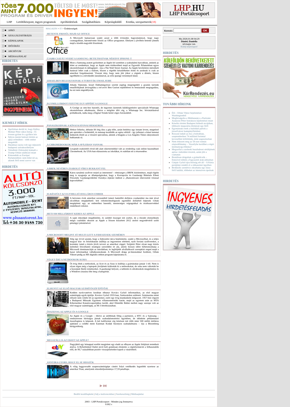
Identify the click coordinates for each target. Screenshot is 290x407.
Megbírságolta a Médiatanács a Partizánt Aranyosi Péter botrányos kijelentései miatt (192, 119)
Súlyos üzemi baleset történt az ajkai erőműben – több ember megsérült (23, 139)
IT (61, 28)
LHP (9, 21)
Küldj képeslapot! (189, 46)
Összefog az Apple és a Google (67, 311)
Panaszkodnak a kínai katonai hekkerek (75, 125)
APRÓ (11, 30)
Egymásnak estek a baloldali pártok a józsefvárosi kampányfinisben (189, 129)
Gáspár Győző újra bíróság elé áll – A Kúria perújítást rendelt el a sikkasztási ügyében (193, 163)
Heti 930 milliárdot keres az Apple (70, 213)
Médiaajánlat (137, 394)
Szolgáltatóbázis (91, 21)
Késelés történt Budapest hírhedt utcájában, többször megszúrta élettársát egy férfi (192, 124)
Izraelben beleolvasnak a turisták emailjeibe (79, 80)
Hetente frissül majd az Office (68, 33)
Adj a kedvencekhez (104, 394)
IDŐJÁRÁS (14, 46)
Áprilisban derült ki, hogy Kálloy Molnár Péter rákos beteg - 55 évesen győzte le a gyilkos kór (24, 132)
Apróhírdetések (68, 21)
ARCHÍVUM (14, 51)
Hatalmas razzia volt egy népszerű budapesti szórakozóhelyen (24, 146)
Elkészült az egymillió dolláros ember (75, 194)
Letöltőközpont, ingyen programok (36, 21)
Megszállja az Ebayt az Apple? (68, 340)
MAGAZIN (51, 28)
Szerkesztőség (122, 394)
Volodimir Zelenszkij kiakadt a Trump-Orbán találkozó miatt (23, 151)
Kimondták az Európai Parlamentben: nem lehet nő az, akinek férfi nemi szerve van (23, 158)
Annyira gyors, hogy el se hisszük (70, 362)
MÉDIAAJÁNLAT (17, 56)
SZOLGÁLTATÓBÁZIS (20, 35)
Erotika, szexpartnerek (138, 21)
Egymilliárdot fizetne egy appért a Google (77, 103)
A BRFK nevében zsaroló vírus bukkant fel (76, 168)
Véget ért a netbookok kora (67, 259)
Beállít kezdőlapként (83, 394)
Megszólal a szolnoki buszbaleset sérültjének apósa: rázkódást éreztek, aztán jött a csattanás (193, 152)
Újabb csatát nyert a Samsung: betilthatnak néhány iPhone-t (89, 58)
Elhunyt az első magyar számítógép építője (77, 288)
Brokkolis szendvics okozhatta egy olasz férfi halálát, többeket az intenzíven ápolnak (193, 168)
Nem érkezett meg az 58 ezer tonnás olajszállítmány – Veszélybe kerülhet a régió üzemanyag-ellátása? (193, 144)
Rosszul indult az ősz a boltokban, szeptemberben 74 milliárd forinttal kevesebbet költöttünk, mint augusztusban (192, 136)
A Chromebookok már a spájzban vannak (75, 144)
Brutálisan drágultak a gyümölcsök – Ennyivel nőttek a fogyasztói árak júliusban (192, 158)
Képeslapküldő (113, 21)
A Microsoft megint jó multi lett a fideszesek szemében (86, 234)
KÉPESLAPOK (15, 40)
